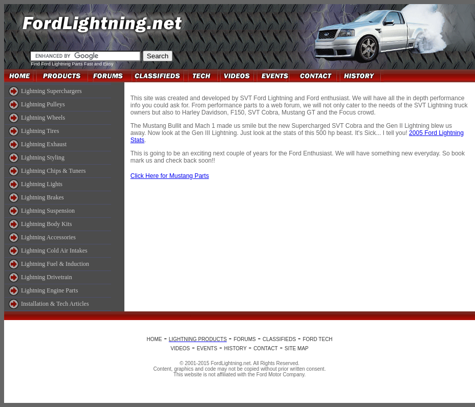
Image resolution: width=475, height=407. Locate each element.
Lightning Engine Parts (49, 290)
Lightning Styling (42, 157)
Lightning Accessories (48, 237)
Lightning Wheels (43, 117)
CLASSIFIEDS (279, 339)
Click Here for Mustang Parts (170, 175)
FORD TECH (317, 339)
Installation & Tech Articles (55, 303)
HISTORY (235, 348)
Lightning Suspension (48, 210)
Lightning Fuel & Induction (55, 263)
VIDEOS (180, 348)
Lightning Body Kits (46, 224)
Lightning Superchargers (51, 91)
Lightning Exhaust (44, 144)
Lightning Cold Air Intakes (54, 250)
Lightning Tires (40, 130)
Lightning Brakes (42, 197)
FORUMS (244, 339)
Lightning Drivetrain (46, 277)
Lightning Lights (41, 184)
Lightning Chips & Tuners (53, 170)
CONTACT (265, 348)
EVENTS (207, 348)
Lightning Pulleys (43, 104)
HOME (154, 339)
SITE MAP (297, 348)
